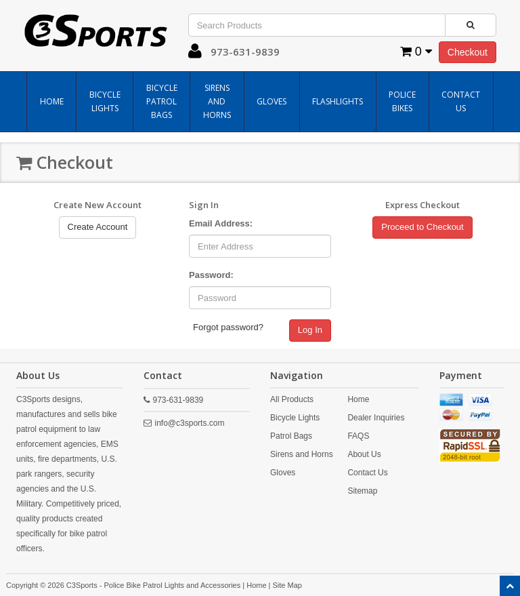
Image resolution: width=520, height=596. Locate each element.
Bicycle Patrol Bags (161, 101)
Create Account (98, 227)
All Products (291, 399)
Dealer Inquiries (375, 417)
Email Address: (221, 223)
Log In (310, 330)
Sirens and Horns (217, 101)
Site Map (287, 585)
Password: (211, 275)
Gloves (271, 101)
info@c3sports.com (190, 423)
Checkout (468, 52)
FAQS (358, 436)
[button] (195, 54)
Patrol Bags (291, 436)
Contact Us (460, 101)
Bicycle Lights (105, 101)
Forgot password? (228, 327)
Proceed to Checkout (422, 227)
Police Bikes (402, 101)
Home (52, 101)
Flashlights (337, 101)
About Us (364, 454)
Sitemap (362, 491)
